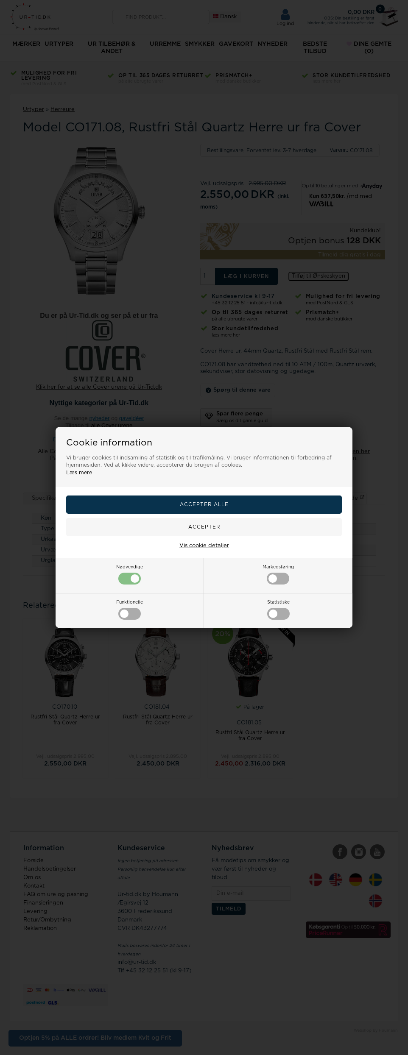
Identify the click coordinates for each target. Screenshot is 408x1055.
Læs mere (79, 472)
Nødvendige (129, 575)
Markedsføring (278, 575)
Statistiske (278, 610)
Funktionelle (129, 610)
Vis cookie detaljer (204, 545)
